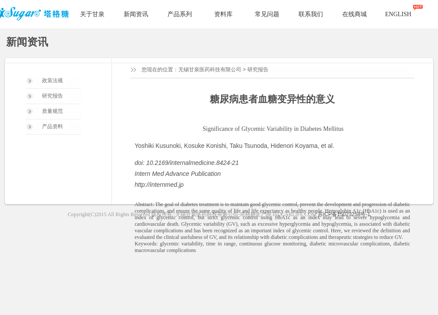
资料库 (223, 14)
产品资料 (52, 126)
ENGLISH (398, 14)
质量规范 (52, 111)
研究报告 (257, 69)
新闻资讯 (136, 14)
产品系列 (179, 14)
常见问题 (267, 14)
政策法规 (52, 80)
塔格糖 (36, 14)
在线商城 (354, 14)
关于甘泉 (92, 14)
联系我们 (311, 14)
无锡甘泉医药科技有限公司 (209, 69)
